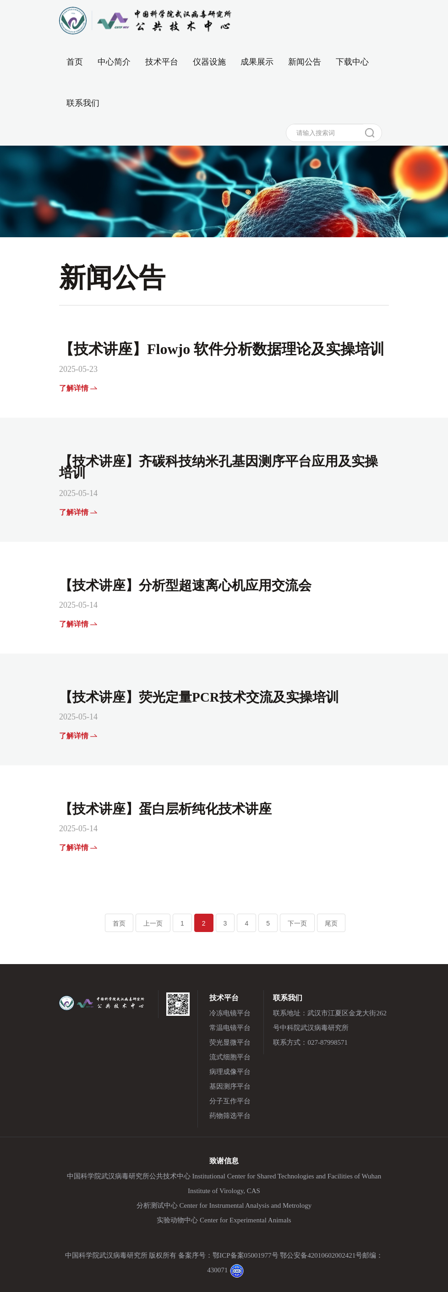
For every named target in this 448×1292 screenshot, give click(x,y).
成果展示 (256, 61)
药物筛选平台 (230, 1115)
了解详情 (78, 388)
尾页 (331, 923)
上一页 (153, 923)
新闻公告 (304, 61)
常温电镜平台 (230, 1027)
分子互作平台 (230, 1101)
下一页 (297, 923)
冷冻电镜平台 (230, 1013)
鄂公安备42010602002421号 (321, 1255)
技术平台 (161, 61)
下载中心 (352, 61)
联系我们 (82, 103)
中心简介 (114, 61)
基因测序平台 (230, 1086)
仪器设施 (209, 61)
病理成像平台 (230, 1071)
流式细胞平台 (230, 1057)
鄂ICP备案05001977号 (245, 1255)
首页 (74, 58)
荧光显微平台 (230, 1042)
